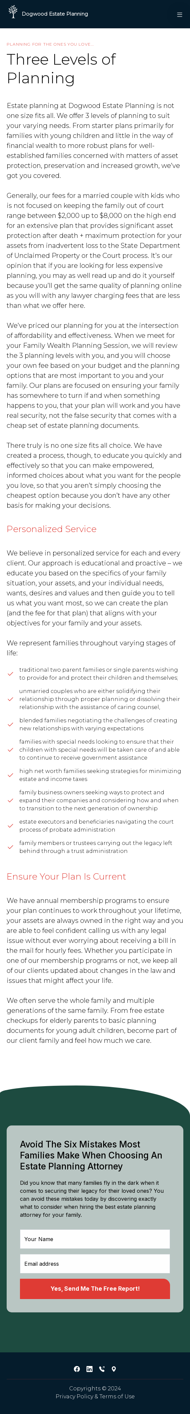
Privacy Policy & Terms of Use (95, 1396)
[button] (177, 14)
